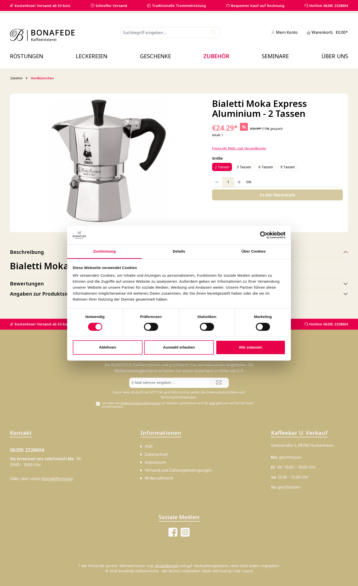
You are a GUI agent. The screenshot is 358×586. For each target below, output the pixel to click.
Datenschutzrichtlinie (222, 392)
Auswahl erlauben (179, 347)
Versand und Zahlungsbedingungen (178, 470)
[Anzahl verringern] (217, 182)
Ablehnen (107, 347)
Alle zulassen (250, 347)
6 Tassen (266, 167)
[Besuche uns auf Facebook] (173, 532)
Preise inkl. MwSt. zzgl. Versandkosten (239, 148)
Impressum (155, 462)
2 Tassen (222, 167)
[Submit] (219, 383)
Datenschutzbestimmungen (141, 403)
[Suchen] (214, 32)
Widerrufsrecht (159, 478)
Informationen (160, 432)
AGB (212, 403)
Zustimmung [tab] (104, 251)
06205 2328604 (27, 450)
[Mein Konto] (284, 32)
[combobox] (164, 32)
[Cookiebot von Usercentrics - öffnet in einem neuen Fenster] (263, 235)
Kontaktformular (57, 478)
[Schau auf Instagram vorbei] (185, 532)
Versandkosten (167, 565)
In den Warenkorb (277, 195)
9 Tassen (287, 167)
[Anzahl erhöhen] (239, 182)
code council (243, 571)
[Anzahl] (228, 182)
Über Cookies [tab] (253, 251)
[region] (108, 161)
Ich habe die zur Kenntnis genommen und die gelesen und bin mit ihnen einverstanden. (178, 405)
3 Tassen (244, 167)
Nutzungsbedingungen (178, 397)
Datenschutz (156, 454)
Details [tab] (179, 251)
